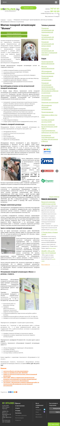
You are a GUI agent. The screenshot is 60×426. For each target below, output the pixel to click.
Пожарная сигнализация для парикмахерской (47, 30)
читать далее (53, 229)
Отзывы (17, 410)
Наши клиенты (54, 197)
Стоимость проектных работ (31, 165)
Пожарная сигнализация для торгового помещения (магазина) (49, 52)
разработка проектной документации (13, 133)
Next (57, 171)
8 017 (53, 11)
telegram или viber (30, 148)
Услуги (9, 20)
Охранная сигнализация (49, 102)
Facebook (38, 414)
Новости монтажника (49, 199)
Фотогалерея (19, 418)
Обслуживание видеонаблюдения (47, 72)
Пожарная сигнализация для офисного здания (47, 37)
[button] (54, 424)
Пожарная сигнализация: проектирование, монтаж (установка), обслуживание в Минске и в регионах (49, 88)
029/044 (52, 9)
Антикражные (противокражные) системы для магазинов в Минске (49, 138)
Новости (18, 420)
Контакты (18, 413)
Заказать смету (28, 8)
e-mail (20, 148)
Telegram (38, 410)
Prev (42, 171)
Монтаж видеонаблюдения (47, 67)
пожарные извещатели (9, 72)
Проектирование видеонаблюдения (47, 63)
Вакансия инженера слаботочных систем (48, 203)
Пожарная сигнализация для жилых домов (47, 44)
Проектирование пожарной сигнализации (47, 78)
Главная (3, 20)
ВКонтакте (39, 417)
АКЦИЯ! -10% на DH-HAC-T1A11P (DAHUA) (48, 252)
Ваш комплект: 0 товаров (52, 16)
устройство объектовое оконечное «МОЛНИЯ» (16, 75)
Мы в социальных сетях (39, 405)
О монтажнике (20, 406)
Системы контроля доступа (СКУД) (47, 121)
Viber (37, 412)
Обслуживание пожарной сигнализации (46, 98)
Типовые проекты (21, 415)
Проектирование (47, 112)
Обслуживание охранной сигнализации (46, 107)
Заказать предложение (14, 33)
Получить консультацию (13, 36)
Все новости (45, 265)
